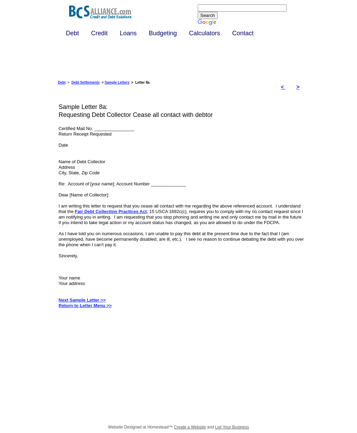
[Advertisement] (125, 369)
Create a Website (190, 427)
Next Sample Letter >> (82, 300)
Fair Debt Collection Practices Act (111, 211)
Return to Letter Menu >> (85, 305)
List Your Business (232, 427)
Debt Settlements (86, 82)
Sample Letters (117, 82)
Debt (62, 82)
